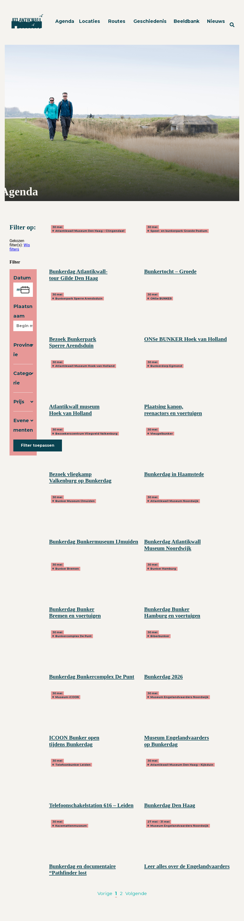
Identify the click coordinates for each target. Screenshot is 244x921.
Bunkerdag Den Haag (169, 805)
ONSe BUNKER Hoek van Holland (185, 339)
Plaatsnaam (22, 311)
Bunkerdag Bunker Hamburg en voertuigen (172, 612)
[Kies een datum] (23, 290)
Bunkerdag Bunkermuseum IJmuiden (93, 541)
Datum (22, 278)
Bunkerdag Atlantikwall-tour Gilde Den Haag (78, 274)
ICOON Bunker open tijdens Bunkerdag (74, 740)
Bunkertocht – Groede (170, 271)
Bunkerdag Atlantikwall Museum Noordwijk (172, 544)
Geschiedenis (150, 21)
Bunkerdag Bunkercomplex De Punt (91, 676)
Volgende (136, 893)
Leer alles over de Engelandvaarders (187, 866)
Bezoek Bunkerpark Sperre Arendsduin (72, 342)
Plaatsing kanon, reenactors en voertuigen (173, 409)
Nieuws (216, 21)
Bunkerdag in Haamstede (174, 474)
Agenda (64, 21)
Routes (116, 21)
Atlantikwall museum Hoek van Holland (74, 409)
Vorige (104, 893)
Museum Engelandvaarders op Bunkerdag (176, 740)
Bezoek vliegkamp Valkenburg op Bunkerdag (80, 477)
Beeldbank (186, 21)
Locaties (89, 21)
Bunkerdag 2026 (163, 676)
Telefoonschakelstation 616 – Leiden (91, 805)
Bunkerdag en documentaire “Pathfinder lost (82, 869)
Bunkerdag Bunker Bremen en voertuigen (75, 612)
